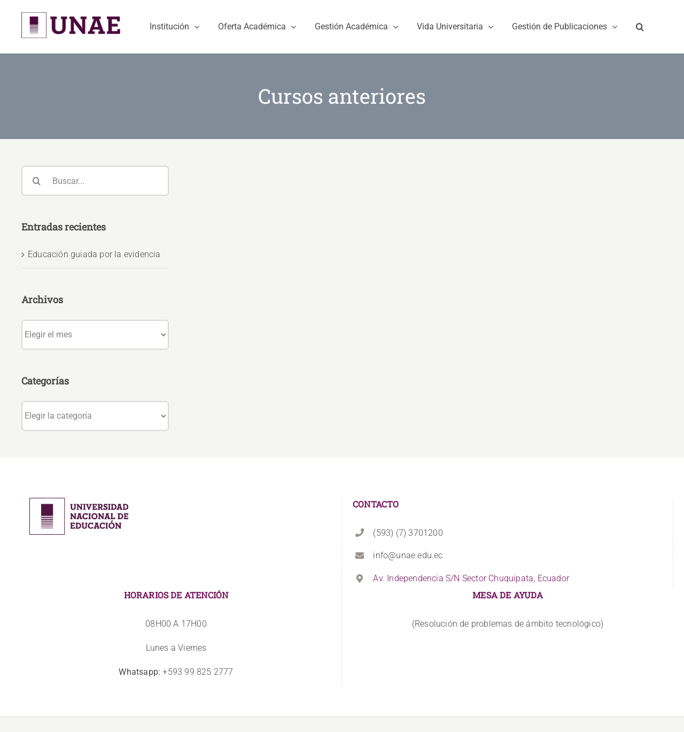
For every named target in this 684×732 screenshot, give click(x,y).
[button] (640, 26)
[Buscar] (36, 181)
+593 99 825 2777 (176, 672)
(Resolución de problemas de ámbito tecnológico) (507, 624)
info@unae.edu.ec (407, 555)
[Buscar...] (95, 181)
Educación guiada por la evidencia (94, 254)
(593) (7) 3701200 (407, 533)
